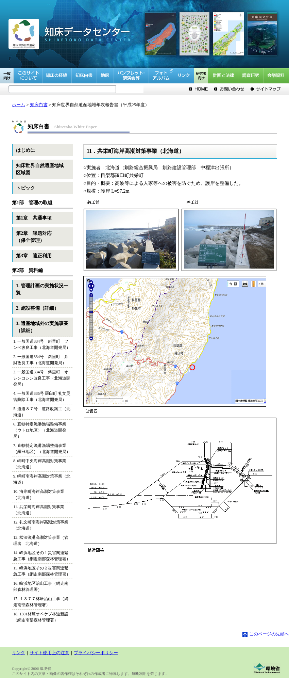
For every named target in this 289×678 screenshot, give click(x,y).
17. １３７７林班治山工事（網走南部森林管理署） (40, 601)
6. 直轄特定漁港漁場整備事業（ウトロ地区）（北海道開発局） (39, 430)
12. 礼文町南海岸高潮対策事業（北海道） (40, 525)
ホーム (18, 104)
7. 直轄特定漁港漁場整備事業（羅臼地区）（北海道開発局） (41, 448)
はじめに (25, 150)
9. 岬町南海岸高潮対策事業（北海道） (41, 479)
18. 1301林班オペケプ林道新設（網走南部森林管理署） (40, 617)
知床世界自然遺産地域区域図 (40, 169)
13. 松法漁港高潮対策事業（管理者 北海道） (40, 540)
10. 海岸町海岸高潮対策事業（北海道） (38, 494)
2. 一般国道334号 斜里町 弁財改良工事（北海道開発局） (40, 359)
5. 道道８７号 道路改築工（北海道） (41, 411)
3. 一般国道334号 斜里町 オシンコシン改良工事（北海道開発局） (41, 378)
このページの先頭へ (265, 634)
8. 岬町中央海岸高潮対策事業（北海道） (39, 463)
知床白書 (39, 104)
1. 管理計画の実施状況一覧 (42, 289)
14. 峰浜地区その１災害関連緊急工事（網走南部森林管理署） (41, 555)
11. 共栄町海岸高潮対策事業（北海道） (38, 509)
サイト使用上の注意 (49, 652)
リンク (18, 652)
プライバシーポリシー (96, 652)
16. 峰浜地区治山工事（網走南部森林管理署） (40, 586)
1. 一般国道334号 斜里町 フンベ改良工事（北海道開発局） (41, 344)
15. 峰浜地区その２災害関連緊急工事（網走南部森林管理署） (41, 571)
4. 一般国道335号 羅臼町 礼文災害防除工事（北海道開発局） (41, 396)
